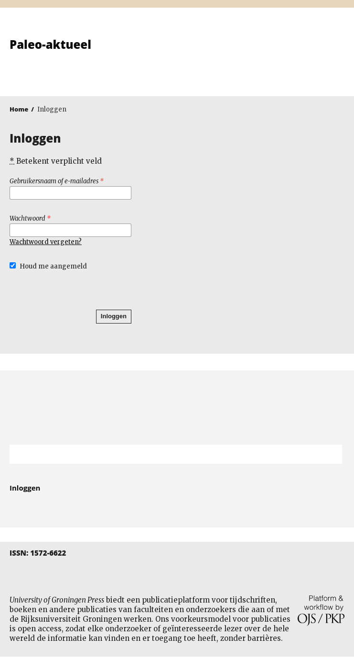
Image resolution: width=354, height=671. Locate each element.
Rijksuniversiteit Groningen (177, 407)
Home (19, 109)
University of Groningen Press (263, 57)
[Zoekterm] (164, 454)
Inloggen (114, 316)
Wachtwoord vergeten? (46, 242)
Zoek (330, 454)
